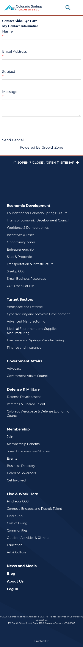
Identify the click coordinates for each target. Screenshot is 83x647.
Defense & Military (23, 389)
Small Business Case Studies (28, 451)
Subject (8, 72)
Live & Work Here (22, 494)
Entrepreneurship (20, 249)
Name (7, 31)
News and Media (22, 566)
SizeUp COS (16, 271)
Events (12, 458)
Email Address (14, 51)
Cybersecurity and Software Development (38, 314)
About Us (15, 581)
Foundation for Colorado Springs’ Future (37, 213)
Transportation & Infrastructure (30, 264)
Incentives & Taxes (20, 235)
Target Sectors (20, 299)
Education (14, 545)
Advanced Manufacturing (26, 321)
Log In (12, 589)
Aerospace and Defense (25, 307)
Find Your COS (18, 501)
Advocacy (14, 369)
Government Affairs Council (27, 376)
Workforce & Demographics (28, 228)
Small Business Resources (26, 279)
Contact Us (41, 620)
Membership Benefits (23, 444)
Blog (11, 574)
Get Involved (16, 480)
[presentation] (35, 127)
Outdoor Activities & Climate (28, 538)
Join (10, 437)
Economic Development (28, 206)
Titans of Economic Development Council (38, 220)
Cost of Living (17, 523)
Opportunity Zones (21, 242)
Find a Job (14, 516)
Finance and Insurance (24, 348)
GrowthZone (52, 147)
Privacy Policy (74, 616)
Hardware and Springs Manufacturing (35, 340)
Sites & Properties (20, 257)
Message (9, 92)
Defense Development (24, 397)
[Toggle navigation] (75, 7)
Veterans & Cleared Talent (26, 404)
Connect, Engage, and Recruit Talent (34, 509)
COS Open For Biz (20, 286)
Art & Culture (16, 552)
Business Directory (21, 466)
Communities (17, 530)
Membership (18, 429)
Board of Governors (21, 473)
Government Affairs (24, 361)
